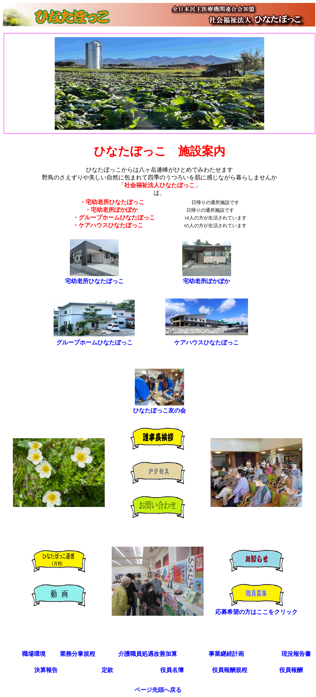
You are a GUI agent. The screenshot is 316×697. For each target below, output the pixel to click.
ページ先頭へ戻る (158, 690)
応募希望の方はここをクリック (256, 612)
